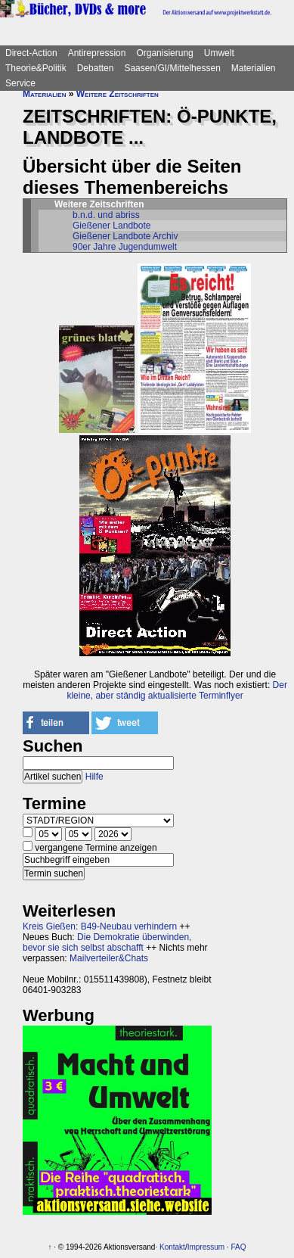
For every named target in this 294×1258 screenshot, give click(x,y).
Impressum (205, 1247)
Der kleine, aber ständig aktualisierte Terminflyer (176, 690)
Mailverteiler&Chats (109, 958)
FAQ (238, 1247)
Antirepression (97, 53)
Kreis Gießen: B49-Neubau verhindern (100, 926)
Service (20, 83)
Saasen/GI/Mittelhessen (172, 68)
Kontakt (172, 1247)
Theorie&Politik (36, 68)
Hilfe (94, 776)
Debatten (95, 68)
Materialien (253, 68)
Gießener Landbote (111, 225)
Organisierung (164, 53)
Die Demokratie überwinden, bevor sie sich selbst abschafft (107, 942)
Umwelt (219, 53)
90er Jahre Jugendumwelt (125, 246)
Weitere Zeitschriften (117, 94)
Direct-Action (31, 53)
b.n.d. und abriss (106, 215)
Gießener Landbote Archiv (125, 236)
